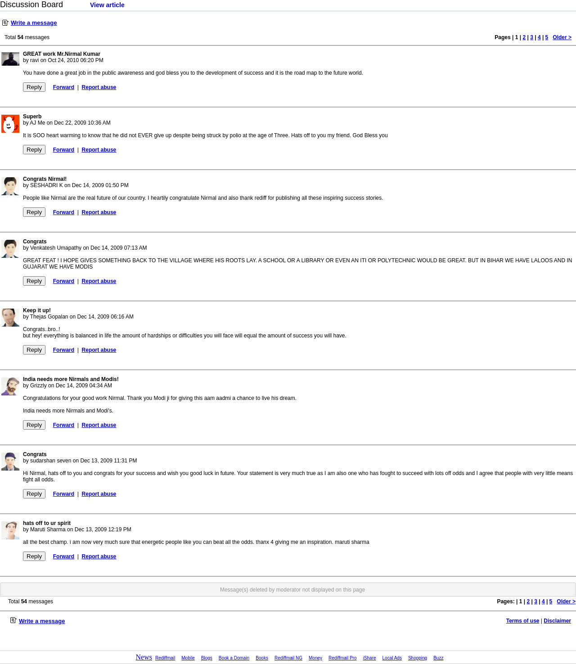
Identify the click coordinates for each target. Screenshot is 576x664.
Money (315, 657)
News (144, 657)
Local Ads (392, 657)
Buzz (438, 657)
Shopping (417, 657)
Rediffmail (165, 657)
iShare (369, 657)
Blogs (206, 657)
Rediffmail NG (288, 657)
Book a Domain (234, 657)
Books (262, 657)
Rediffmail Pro (342, 657)
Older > (562, 37)
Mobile (187, 657)
